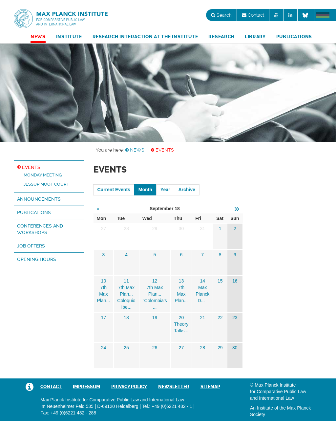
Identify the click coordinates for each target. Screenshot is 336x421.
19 (155, 317)
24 (103, 347)
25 (126, 347)
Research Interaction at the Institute (145, 36)
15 (220, 281)
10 (103, 281)
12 (155, 281)
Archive (186, 189)
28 (202, 347)
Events (165, 150)
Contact (253, 15)
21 (202, 317)
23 (235, 317)
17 (103, 317)
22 (220, 317)
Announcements (39, 199)
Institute (69, 36)
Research (221, 36)
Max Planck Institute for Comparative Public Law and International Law (61, 19)
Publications (294, 36)
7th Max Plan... (103, 294)
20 (181, 317)
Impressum (86, 386)
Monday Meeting (43, 175)
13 (181, 281)
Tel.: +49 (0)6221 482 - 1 (167, 406)
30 (235, 347)
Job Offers (31, 245)
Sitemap (210, 386)
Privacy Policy (129, 386)
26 (155, 347)
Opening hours (36, 259)
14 (202, 281)
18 (126, 317)
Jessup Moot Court (46, 184)
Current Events (113, 189)
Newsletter (173, 386)
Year (165, 189)
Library (255, 36)
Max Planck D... (202, 294)
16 (235, 281)
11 (126, 281)
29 (220, 347)
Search (221, 15)
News (38, 36)
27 (181, 347)
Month (145, 189)
